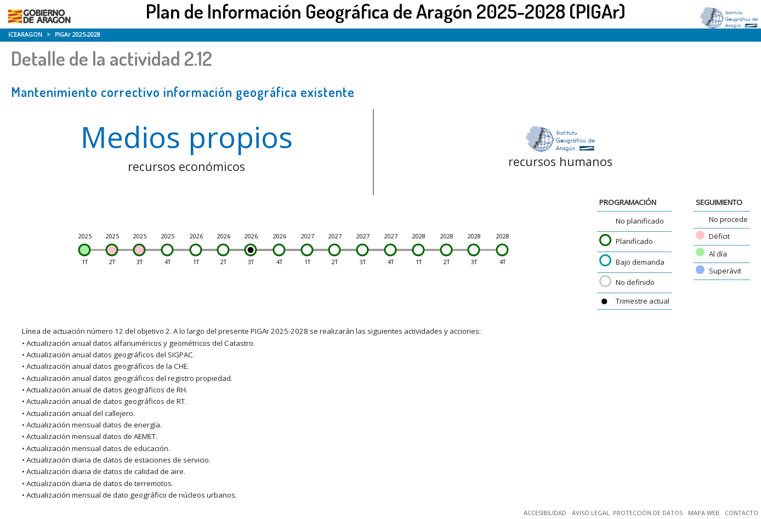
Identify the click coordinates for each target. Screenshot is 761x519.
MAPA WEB (703, 513)
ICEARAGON (25, 34)
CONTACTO (741, 513)
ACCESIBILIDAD (545, 513)
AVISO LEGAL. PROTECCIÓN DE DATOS (627, 513)
